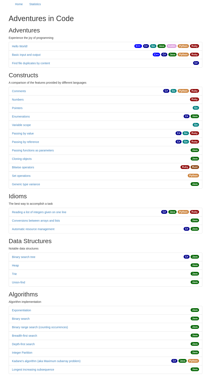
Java (161, 46)
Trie (14, 274)
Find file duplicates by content (31, 63)
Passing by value (23, 133)
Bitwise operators (23, 167)
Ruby (194, 46)
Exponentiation (21, 310)
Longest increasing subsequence (33, 369)
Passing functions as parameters (33, 150)
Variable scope (21, 125)
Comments (19, 91)
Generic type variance (26, 184)
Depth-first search (23, 344)
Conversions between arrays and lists (36, 220)
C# (146, 46)
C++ (138, 46)
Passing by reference (25, 142)
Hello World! (20, 46)
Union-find (18, 282)
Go (153, 46)
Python (183, 46)
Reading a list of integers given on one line (39, 212)
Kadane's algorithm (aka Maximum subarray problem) (46, 361)
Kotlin (171, 46)
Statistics (35, 4)
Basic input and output (26, 54)
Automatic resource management (33, 229)
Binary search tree (23, 257)
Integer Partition (22, 352)
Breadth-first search (24, 335)
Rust (195, 167)
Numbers (18, 99)
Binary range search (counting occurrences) (40, 327)
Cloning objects (22, 158)
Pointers (17, 108)
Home (19, 4)
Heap (15, 265)
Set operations (21, 175)
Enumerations (21, 116)
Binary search (21, 318)
